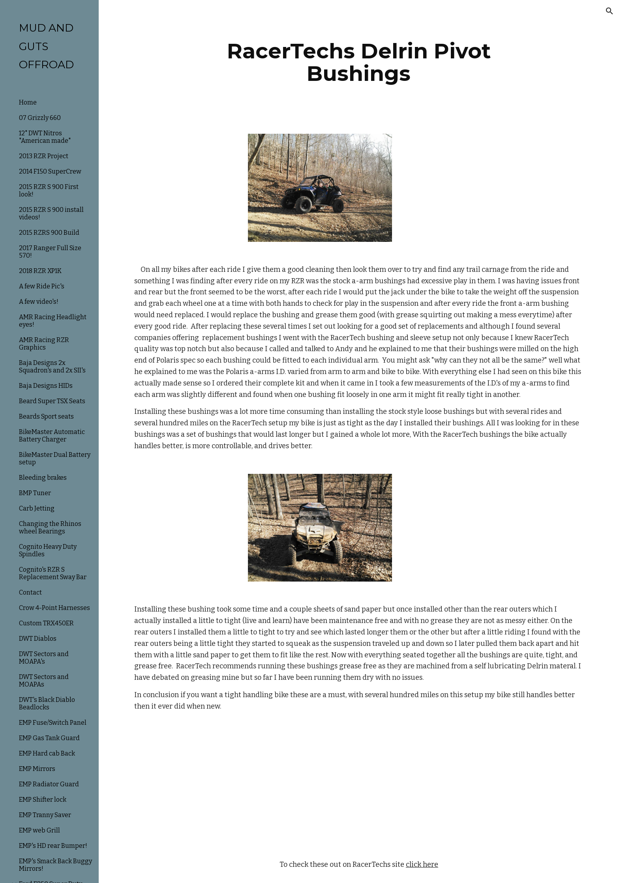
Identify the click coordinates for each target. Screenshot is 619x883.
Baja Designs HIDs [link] (46, 385)
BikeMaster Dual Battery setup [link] (54, 458)
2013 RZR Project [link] (43, 156)
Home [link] (28, 102)
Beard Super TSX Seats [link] (52, 401)
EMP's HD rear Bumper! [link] (53, 845)
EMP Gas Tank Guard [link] (49, 738)
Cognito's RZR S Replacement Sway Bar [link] (52, 573)
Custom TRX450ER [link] (46, 623)
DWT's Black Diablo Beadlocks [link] (47, 703)
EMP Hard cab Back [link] (47, 753)
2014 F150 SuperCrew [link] (50, 171)
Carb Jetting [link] (36, 508)
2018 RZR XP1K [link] (40, 271)
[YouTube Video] (339, 785)
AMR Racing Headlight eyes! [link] (52, 320)
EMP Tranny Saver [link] (45, 815)
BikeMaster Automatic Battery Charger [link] (52, 435)
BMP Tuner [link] (35, 493)
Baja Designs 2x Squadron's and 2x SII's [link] (52, 366)
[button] (609, 11)
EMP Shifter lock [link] (42, 799)
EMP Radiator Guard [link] (49, 784)
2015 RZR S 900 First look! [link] (49, 190)
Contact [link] (30, 592)
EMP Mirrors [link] (37, 769)
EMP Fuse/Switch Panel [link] (52, 722)
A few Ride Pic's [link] (41, 286)
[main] (359, 62)
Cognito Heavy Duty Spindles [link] (48, 550)
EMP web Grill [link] (39, 830)
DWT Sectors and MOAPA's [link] (44, 657)
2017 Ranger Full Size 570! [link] (50, 251)
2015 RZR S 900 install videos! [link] (51, 213)
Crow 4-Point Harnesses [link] (54, 608)
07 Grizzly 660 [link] (40, 118)
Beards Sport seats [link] (46, 416)
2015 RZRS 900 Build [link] (49, 232)
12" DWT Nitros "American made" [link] (45, 136)
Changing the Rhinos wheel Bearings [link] (50, 527)
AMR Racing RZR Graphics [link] (44, 343)
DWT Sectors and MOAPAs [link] (44, 680)
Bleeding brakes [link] (43, 477)
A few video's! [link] (38, 301)
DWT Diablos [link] (37, 638)
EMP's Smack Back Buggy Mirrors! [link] (55, 864)
